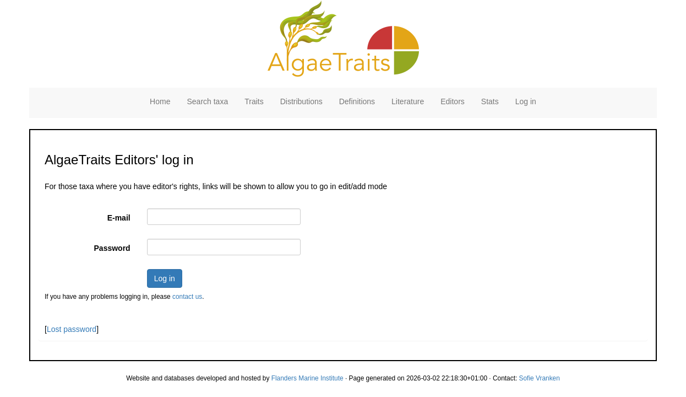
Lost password (71, 329)
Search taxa (207, 101)
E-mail (118, 217)
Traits (253, 101)
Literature (407, 101)
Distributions (301, 101)
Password (112, 248)
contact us (187, 297)
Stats (490, 101)
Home (160, 101)
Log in (525, 101)
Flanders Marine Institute (307, 378)
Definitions (357, 101)
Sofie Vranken (539, 378)
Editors (452, 101)
